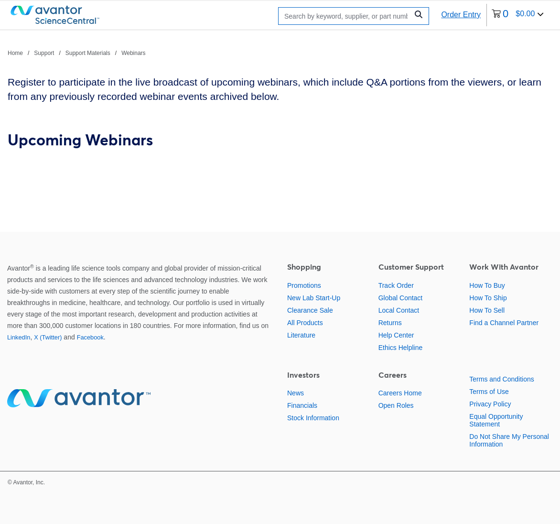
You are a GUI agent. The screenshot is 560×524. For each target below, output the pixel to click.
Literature (301, 335)
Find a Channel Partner (503, 323)
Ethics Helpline (400, 347)
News (295, 393)
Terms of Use (488, 391)
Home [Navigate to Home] (15, 53)
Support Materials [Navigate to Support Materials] (87, 53)
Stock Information (313, 418)
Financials (302, 405)
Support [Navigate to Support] (44, 53)
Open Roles (396, 405)
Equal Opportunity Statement (496, 420)
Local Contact (399, 310)
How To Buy (487, 285)
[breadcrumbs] (77, 52)
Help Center (396, 335)
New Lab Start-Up (313, 298)
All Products (305, 323)
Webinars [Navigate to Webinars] (133, 53)
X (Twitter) (48, 337)
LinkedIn (18, 337)
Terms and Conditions (501, 379)
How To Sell (487, 310)
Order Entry (461, 15)
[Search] (346, 16)
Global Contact (400, 298)
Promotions (304, 285)
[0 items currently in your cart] (518, 15)
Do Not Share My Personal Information (509, 440)
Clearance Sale (310, 310)
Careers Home (400, 393)
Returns (390, 323)
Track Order (396, 285)
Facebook (90, 337)
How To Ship (487, 298)
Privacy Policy (490, 404)
